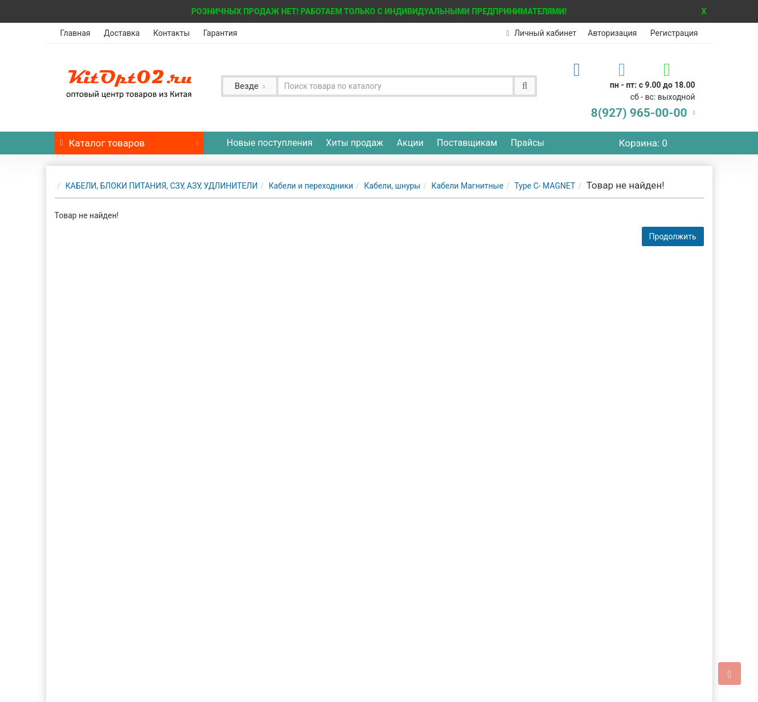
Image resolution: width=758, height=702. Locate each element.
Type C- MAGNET (544, 185)
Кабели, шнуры (392, 185)
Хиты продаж (354, 142)
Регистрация (674, 33)
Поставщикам (467, 142)
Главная (75, 33)
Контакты (171, 33)
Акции (410, 142)
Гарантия (220, 33)
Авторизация (612, 33)
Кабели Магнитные (467, 185)
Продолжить (672, 236)
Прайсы (527, 142)
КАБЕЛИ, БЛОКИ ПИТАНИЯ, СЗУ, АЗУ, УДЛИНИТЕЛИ (161, 185)
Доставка (122, 33)
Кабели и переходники (311, 185)
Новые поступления (270, 142)
